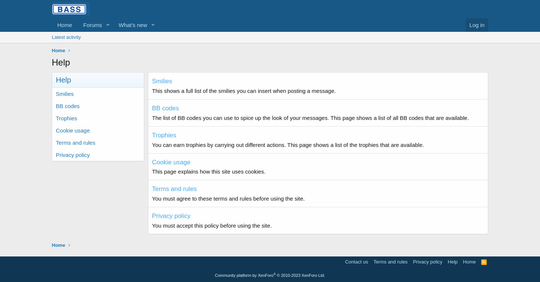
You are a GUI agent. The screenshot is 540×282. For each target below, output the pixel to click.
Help (453, 262)
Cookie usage (73, 130)
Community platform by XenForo (270, 275)
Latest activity (66, 37)
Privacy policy (73, 155)
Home (64, 25)
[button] (108, 25)
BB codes (68, 106)
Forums (92, 25)
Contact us (356, 262)
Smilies (65, 94)
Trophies (66, 118)
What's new (133, 25)
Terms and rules (75, 143)
